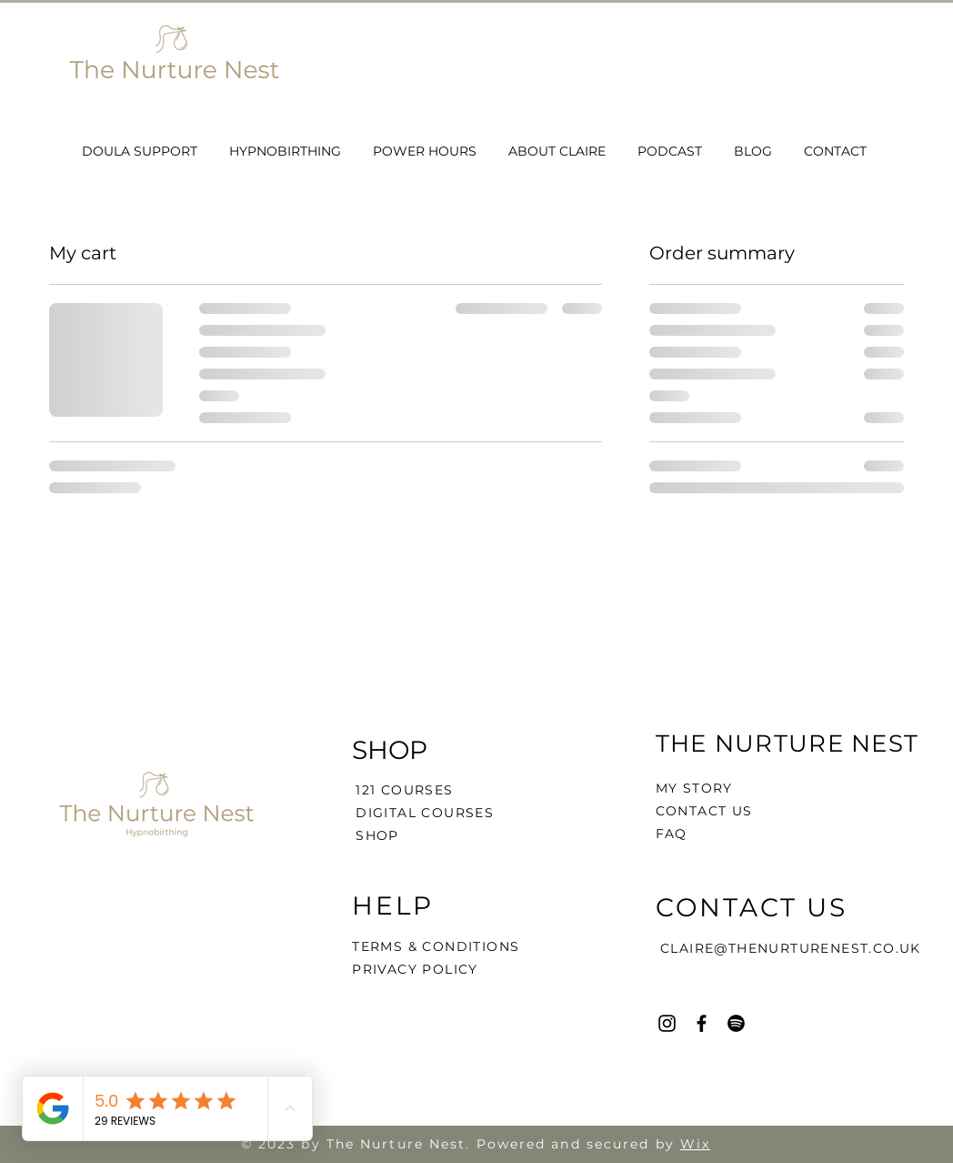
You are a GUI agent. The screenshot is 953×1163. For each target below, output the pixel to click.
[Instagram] (667, 1023)
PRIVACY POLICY (417, 969)
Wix (695, 1144)
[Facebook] (701, 1023)
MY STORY (694, 788)
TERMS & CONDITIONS (435, 946)
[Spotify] (736, 1023)
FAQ (671, 833)
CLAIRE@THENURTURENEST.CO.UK (790, 948)
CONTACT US (704, 811)
